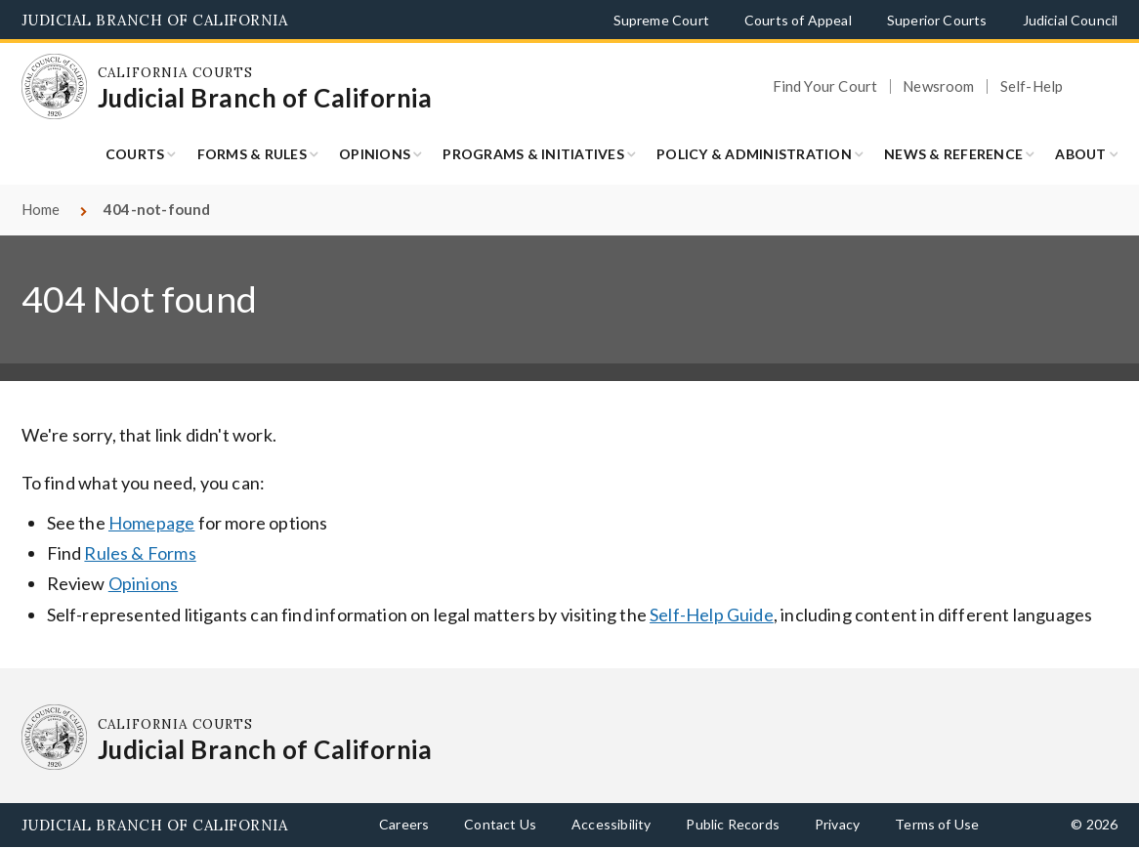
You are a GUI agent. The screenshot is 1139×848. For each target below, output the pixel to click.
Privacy (837, 824)
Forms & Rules (252, 154)
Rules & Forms (139, 553)
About (1080, 154)
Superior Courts (937, 20)
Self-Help (1032, 86)
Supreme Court (661, 20)
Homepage (151, 522)
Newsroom (938, 86)
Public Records (733, 824)
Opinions (374, 154)
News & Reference (953, 154)
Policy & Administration (754, 154)
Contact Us (500, 824)
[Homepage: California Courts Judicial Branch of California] (54, 87)
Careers (404, 824)
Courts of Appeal (798, 20)
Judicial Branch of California (154, 20)
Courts (135, 154)
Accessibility (611, 824)
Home (41, 209)
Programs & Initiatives (533, 154)
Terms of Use (937, 824)
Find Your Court (825, 86)
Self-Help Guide (712, 614)
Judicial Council (1070, 20)
